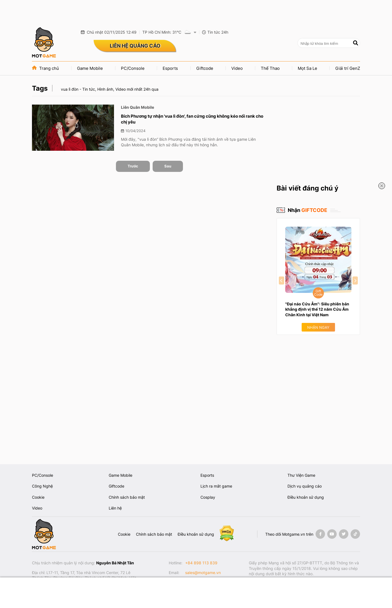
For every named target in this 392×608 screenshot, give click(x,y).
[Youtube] (332, 534)
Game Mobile (90, 68)
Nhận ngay (318, 327)
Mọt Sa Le (307, 68)
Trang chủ (45, 68)
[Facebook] (320, 534)
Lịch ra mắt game (216, 486)
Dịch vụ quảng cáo (304, 486)
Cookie (38, 497)
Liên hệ (115, 508)
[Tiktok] (355, 534)
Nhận (307, 210)
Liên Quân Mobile (137, 107)
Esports (170, 68)
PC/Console (133, 68)
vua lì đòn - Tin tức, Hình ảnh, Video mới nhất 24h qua (109, 89)
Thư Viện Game (301, 475)
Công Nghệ (42, 486)
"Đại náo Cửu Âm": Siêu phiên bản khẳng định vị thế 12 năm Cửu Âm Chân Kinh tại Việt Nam (317, 309)
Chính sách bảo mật (127, 497)
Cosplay (207, 497)
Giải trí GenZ (347, 68)
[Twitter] (343, 534)
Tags (40, 88)
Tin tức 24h (215, 32)
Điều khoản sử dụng (305, 497)
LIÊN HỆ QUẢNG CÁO (135, 46)
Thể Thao (270, 68)
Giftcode (204, 68)
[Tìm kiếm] (355, 43)
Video (237, 68)
